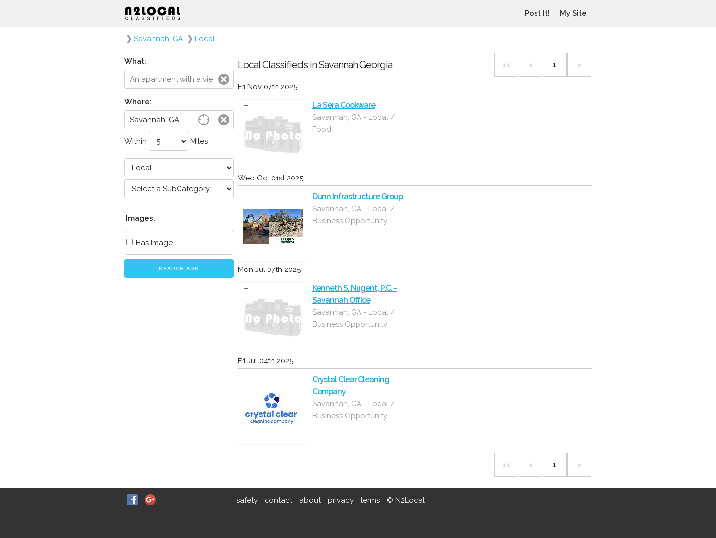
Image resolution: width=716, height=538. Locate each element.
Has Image (149, 242)
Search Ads (179, 269)
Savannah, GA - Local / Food (353, 123)
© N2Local (406, 500)
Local (205, 38)
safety (247, 500)
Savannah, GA (158, 38)
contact (278, 500)
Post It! (537, 13)
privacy (341, 500)
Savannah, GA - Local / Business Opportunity (353, 214)
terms (370, 500)
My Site (573, 13)
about (310, 500)
